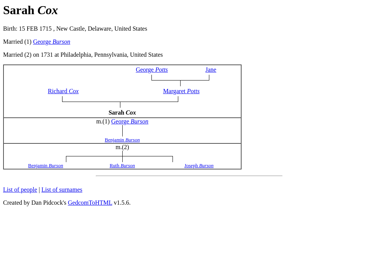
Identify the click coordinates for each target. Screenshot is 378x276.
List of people (20, 189)
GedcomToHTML (90, 202)
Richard (63, 91)
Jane (210, 69)
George (51, 41)
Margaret (181, 91)
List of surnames (61, 189)
